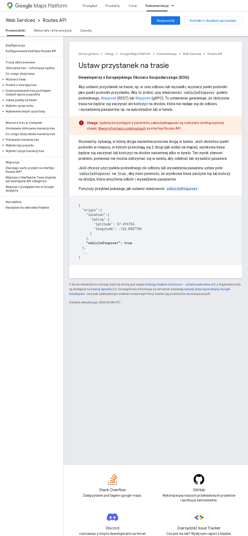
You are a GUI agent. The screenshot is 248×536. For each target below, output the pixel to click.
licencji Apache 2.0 (103, 289)
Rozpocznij (165, 20)
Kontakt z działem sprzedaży (213, 20)
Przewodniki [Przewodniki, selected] (15, 30)
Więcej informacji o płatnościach (122, 128)
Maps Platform (41, 6)
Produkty (112, 6)
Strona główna (89, 54)
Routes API (54, 20)
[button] (31, 79)
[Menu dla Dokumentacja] (174, 5)
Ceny (132, 6)
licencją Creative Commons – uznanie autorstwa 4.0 (180, 284)
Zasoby (86, 30)
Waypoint (108, 98)
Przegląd (90, 6)
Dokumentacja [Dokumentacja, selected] (157, 6)
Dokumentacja (167, 54)
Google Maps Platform (135, 54)
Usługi (109, 54)
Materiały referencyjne (53, 30)
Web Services (20, 20)
